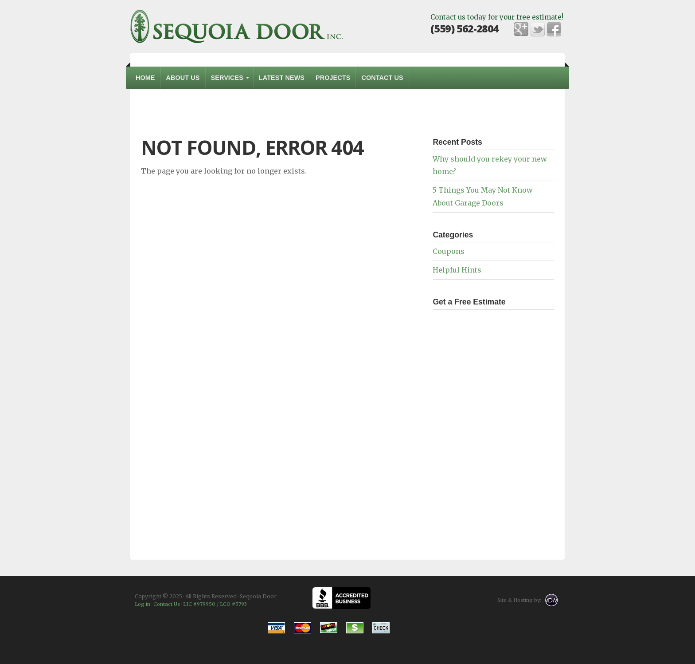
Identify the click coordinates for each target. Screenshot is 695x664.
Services (228, 81)
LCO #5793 (233, 604)
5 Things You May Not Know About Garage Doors (483, 196)
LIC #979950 (199, 604)
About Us (183, 77)
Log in (142, 604)
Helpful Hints (457, 269)
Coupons (449, 251)
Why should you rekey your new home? (490, 165)
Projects (333, 77)
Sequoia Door (236, 26)
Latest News (282, 77)
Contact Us (382, 77)
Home (145, 77)
